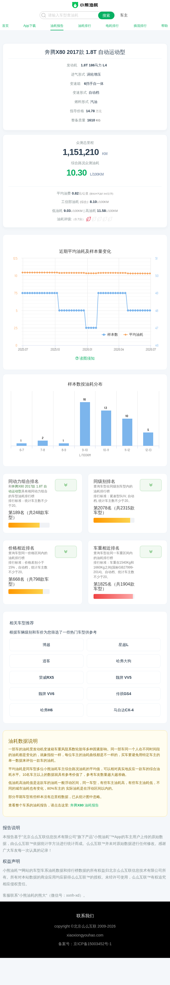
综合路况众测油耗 (85, 163)
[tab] (42, 503)
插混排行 (140, 25)
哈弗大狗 (123, 661)
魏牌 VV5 (123, 677)
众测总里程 (85, 143)
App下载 (29, 25)
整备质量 (78, 120)
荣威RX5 (46, 677)
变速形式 (80, 93)
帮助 (164, 25)
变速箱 (75, 84)
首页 (5, 25)
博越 (46, 644)
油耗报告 (56, 25)
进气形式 (78, 74)
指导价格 (77, 111)
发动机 (72, 65)
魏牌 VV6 (46, 694)
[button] (66, 485)
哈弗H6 (46, 710)
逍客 (46, 661)
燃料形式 (82, 102)
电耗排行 (112, 25)
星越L (123, 644)
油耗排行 (84, 25)
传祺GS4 (123, 694)
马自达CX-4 (124, 710)
